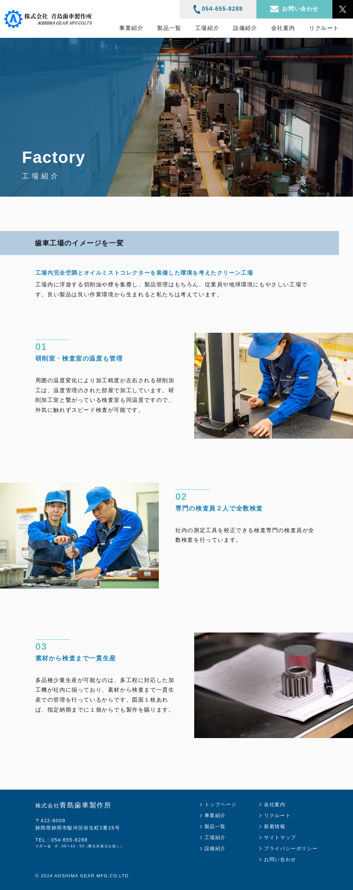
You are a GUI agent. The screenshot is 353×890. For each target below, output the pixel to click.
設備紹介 (245, 28)
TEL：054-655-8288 (61, 840)
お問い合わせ (280, 859)
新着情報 (274, 826)
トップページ (221, 804)
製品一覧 (169, 28)
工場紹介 (207, 28)
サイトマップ (280, 837)
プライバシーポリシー (291, 848)
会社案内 (283, 28)
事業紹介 (131, 28)
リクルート (324, 28)
